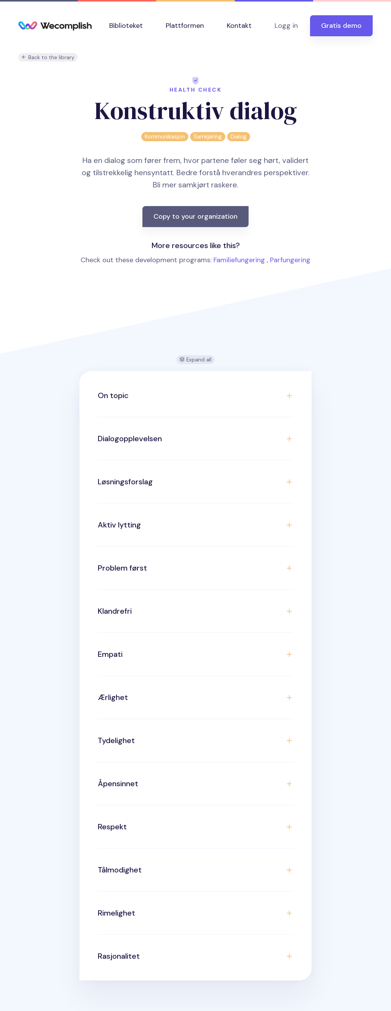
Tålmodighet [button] (120, 870)
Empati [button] (110, 654)
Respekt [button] (112, 827)
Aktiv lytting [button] (119, 525)
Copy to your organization (195, 216)
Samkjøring (208, 136)
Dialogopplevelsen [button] (130, 438)
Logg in (286, 25)
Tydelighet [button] (116, 740)
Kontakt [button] (239, 25)
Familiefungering (239, 259)
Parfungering (290, 259)
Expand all (195, 359)
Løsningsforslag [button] (125, 482)
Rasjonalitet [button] (119, 956)
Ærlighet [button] (113, 697)
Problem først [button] (122, 568)
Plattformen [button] (185, 25)
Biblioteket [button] (126, 25)
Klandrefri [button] (115, 611)
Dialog (239, 136)
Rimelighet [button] (116, 913)
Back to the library (47, 57)
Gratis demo (341, 25)
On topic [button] (113, 395)
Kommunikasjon (165, 136)
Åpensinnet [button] (118, 783)
